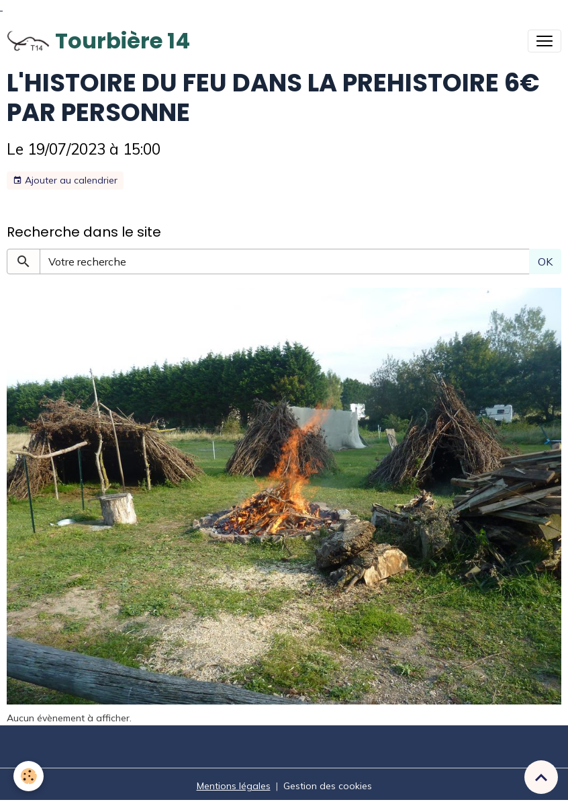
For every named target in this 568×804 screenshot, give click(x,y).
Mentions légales (234, 786)
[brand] (98, 41)
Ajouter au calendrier (65, 180)
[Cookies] (28, 776)
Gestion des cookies (327, 786)
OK (545, 261)
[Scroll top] (541, 777)
